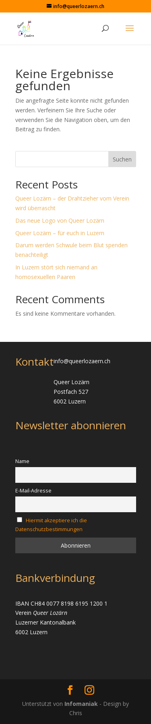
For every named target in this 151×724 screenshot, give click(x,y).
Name (22, 461)
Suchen (122, 159)
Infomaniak (81, 703)
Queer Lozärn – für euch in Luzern (59, 233)
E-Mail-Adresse (33, 490)
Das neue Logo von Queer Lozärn (59, 220)
